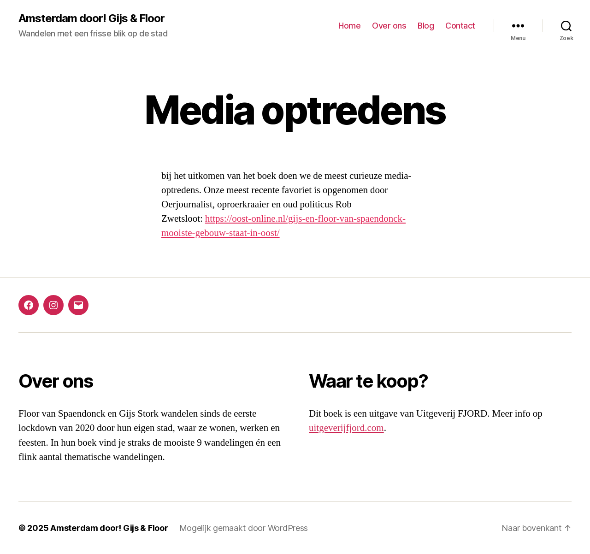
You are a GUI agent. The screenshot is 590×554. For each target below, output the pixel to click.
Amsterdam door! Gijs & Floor (91, 18)
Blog (426, 25)
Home (349, 25)
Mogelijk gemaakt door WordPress (243, 528)
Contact (460, 25)
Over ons (389, 25)
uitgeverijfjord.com (346, 428)
